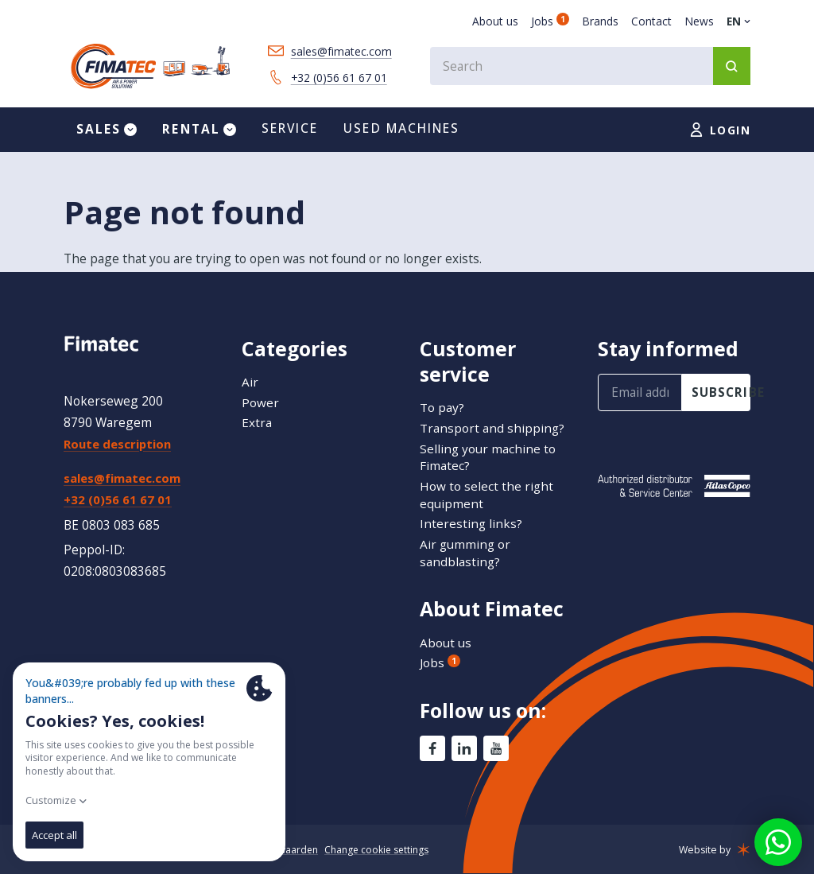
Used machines (401, 133)
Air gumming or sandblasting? (466, 552)
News (699, 21)
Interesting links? (471, 524)
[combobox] (588, 68)
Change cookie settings (382, 850)
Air (250, 381)
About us (495, 21)
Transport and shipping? (492, 428)
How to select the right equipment (487, 494)
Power (260, 402)
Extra (257, 423)
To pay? (442, 408)
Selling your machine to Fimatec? (488, 457)
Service (290, 133)
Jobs (550, 21)
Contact (651, 21)
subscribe (721, 392)
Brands (600, 21)
